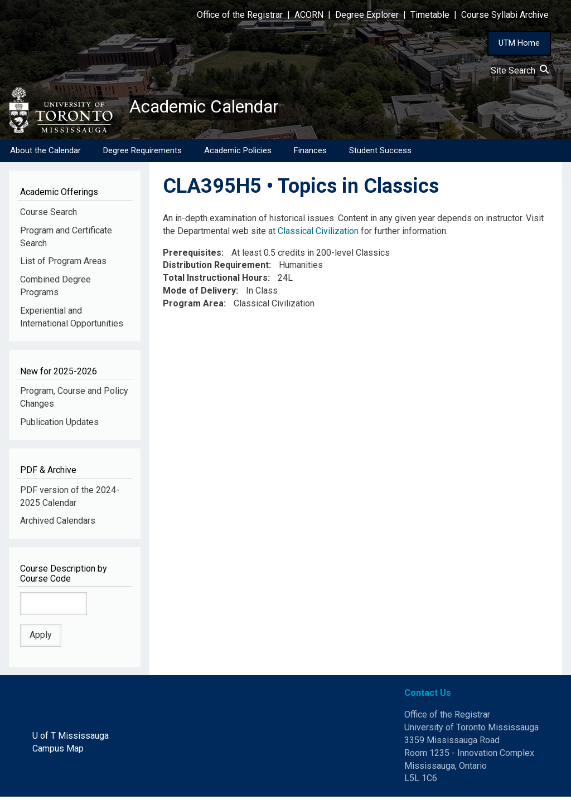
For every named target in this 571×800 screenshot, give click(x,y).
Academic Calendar (216, 108)
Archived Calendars (57, 524)
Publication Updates (59, 425)
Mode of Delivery (199, 294)
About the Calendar (45, 153)
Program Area (193, 306)
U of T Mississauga (70, 738)
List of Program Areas (63, 264)
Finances (310, 153)
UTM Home (519, 43)
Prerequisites (192, 255)
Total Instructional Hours (215, 281)
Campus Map (58, 751)
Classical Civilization (318, 233)
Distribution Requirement (216, 268)
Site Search (520, 70)
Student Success (380, 153)
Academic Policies (238, 153)
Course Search (48, 214)
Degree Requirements (142, 153)
